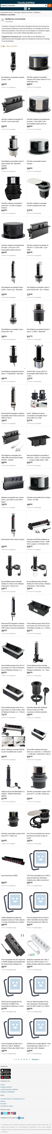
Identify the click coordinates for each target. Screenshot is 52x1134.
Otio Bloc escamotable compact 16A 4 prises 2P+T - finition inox (13, 835)
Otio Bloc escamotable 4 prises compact (36, 162)
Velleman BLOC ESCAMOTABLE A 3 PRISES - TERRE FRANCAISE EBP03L (12, 794)
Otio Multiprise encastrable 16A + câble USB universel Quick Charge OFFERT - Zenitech (12, 458)
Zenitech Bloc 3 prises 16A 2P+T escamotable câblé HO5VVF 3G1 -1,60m (37, 374)
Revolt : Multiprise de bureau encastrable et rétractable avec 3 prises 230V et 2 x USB (37, 416)
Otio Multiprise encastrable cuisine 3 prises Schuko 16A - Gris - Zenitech (38, 288)
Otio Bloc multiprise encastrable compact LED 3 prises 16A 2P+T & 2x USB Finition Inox (38, 79)
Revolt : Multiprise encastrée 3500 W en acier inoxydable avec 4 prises (12, 750)
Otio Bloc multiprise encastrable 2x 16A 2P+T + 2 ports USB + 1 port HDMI (37, 248)
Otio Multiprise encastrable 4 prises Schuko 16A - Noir (12, 330)
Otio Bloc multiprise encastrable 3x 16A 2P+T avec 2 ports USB (12, 120)
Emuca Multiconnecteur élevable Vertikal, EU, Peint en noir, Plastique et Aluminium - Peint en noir (12, 584)
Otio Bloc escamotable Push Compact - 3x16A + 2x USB (38, 498)
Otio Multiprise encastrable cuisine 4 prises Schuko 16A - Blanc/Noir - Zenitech (12, 163)
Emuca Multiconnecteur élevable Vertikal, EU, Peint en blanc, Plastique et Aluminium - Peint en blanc (38, 584)
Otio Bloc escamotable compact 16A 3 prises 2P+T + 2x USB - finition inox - (39, 793)
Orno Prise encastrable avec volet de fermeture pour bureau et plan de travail (38, 836)
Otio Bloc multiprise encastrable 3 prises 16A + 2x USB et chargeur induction (11, 206)
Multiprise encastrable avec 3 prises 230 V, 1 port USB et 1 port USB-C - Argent (12, 500)
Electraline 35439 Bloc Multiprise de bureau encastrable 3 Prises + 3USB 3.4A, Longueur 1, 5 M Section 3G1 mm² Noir (38, 543)
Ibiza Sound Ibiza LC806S (9, 875)
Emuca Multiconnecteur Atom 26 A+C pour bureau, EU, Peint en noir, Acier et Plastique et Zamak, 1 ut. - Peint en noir (38, 627)
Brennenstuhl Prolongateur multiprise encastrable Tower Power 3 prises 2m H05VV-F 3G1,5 (13, 416)
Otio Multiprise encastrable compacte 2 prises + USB (12, 78)
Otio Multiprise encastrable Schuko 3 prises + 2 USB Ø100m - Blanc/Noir (12, 372)
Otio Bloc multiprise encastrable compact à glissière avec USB (37, 204)
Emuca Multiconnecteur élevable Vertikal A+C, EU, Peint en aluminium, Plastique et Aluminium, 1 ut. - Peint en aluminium (38, 669)
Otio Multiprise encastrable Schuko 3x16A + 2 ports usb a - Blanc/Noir (12, 288)
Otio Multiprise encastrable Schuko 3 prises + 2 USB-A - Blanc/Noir (38, 330)
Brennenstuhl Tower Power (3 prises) (12, 539)
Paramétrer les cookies (7, 1106)
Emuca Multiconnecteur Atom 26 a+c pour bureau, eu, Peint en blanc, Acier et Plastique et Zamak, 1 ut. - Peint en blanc (13, 711)
